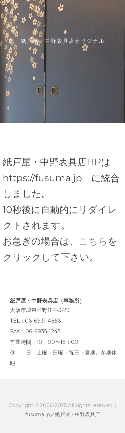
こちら (93, 241)
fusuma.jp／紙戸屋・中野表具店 (62, 414)
